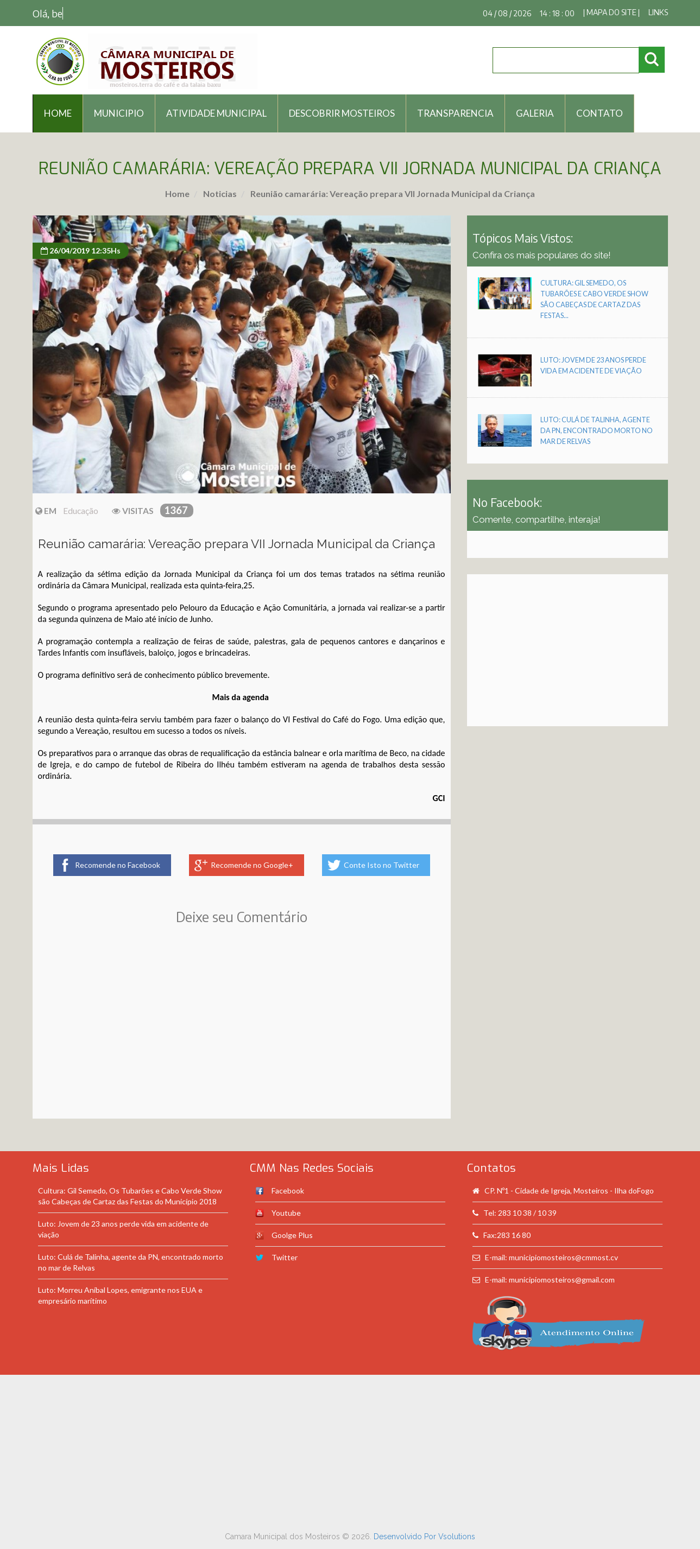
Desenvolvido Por (406, 1536)
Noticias (219, 193)
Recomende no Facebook (117, 864)
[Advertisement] (242, 1037)
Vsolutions (456, 1536)
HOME (58, 113)
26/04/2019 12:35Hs (81, 250)
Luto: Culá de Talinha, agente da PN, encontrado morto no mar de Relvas (596, 431)
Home (177, 193)
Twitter (285, 1257)
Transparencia (455, 113)
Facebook (288, 1190)
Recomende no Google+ (252, 864)
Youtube (286, 1212)
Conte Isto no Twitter (381, 864)
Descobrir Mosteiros (342, 113)
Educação (80, 511)
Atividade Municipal (216, 113)
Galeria (535, 113)
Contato (599, 113)
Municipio (119, 113)
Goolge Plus (292, 1235)
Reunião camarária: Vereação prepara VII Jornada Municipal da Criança (392, 193)
